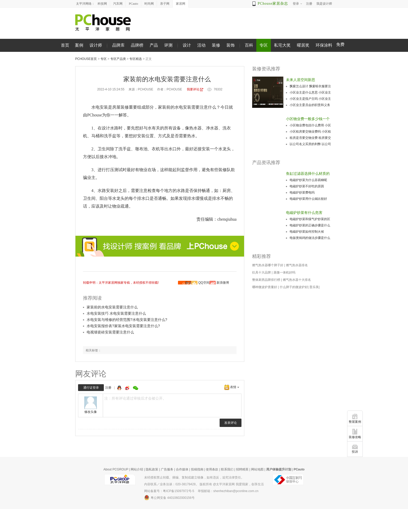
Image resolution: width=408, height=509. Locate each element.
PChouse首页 (86, 59)
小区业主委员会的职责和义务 (310, 105)
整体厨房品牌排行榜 (266, 280)
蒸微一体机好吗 (284, 272)
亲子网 (164, 3)
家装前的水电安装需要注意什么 (112, 307)
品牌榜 (137, 45)
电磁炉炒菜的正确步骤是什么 (310, 225)
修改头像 (90, 412)
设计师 (96, 45)
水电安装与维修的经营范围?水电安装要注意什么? (127, 320)
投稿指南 (197, 469)
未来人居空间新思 (300, 80)
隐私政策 (152, 469)
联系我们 (227, 469)
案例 (79, 45)
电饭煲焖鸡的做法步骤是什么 (310, 238)
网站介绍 (137, 469)
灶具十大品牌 (261, 272)
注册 (108, 387)
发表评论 (230, 423)
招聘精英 (242, 469)
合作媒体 (182, 469)
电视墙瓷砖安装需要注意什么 (110, 332)
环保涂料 (324, 45)
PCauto (133, 3)
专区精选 (135, 59)
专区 (263, 45)
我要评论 (193, 89)
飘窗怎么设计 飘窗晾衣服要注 (310, 86)
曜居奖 (303, 45)
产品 (154, 45)
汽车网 (118, 3)
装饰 (230, 45)
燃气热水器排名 (297, 265)
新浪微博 (222, 282)
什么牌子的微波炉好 (294, 287)
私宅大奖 (282, 45)
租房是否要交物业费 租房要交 (310, 138)
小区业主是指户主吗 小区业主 (310, 99)
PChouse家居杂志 (273, 3)
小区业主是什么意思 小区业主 (310, 92)
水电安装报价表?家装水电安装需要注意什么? (123, 326)
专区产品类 (118, 59)
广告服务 (167, 469)
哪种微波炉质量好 (264, 287)
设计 (187, 45)
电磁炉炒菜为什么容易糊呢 (308, 180)
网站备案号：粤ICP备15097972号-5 (169, 491)
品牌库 (118, 45)
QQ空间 (203, 282)
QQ (120, 388)
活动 (201, 45)
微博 (127, 388)
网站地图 (257, 469)
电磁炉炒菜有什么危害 (304, 212)
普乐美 (314, 287)
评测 (168, 45)
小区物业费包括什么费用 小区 (310, 125)
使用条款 (212, 469)
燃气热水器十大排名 (297, 280)
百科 (249, 45)
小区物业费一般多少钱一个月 (308, 119)
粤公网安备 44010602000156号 (169, 497)
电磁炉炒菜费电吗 (302, 192)
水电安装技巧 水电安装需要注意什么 (116, 313)
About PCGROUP (116, 469)
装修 (216, 45)
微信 (188, 282)
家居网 (180, 3)
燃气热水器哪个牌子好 (267, 265)
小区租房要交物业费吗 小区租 (310, 131)
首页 (65, 45)
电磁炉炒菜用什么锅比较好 (308, 199)
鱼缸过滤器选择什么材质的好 (308, 174)
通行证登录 (91, 387)
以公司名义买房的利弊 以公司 (310, 144)
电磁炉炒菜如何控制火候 (307, 231)
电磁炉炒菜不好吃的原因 (307, 186)
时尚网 (149, 3)
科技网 (102, 3)
